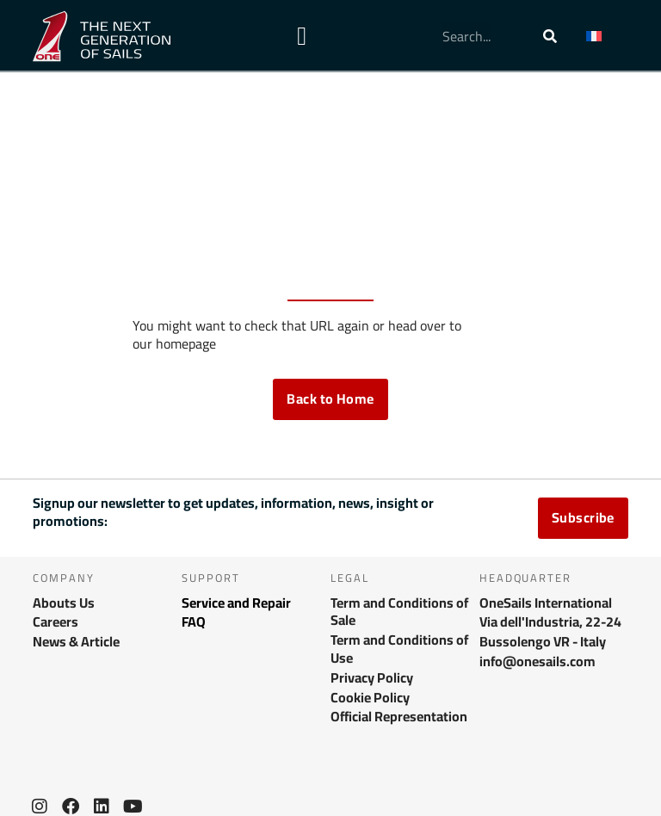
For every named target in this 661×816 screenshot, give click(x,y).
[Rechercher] (550, 36)
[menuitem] (602, 36)
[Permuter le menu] (301, 36)
